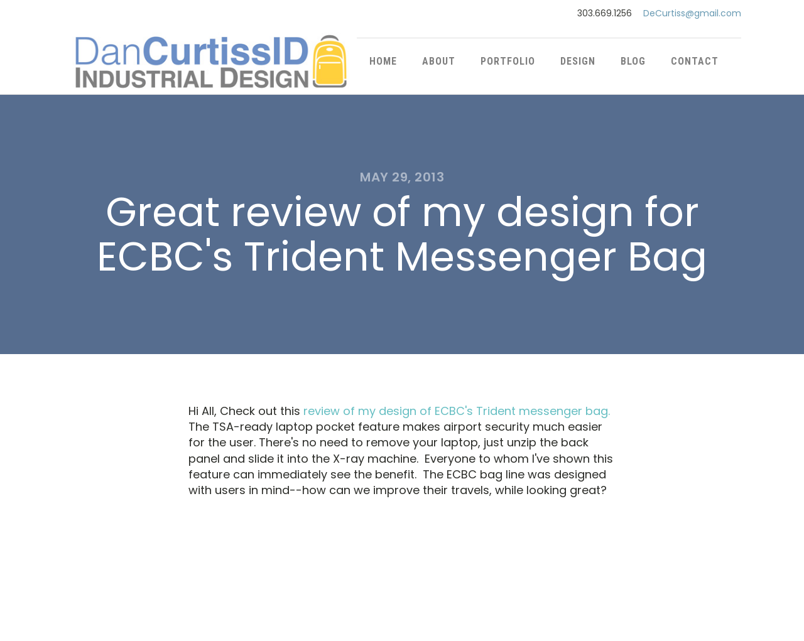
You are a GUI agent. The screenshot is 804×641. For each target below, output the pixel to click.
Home (383, 61)
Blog (633, 61)
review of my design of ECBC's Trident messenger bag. (456, 411)
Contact (695, 61)
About (438, 61)
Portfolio (508, 61)
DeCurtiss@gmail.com (692, 13)
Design (577, 61)
